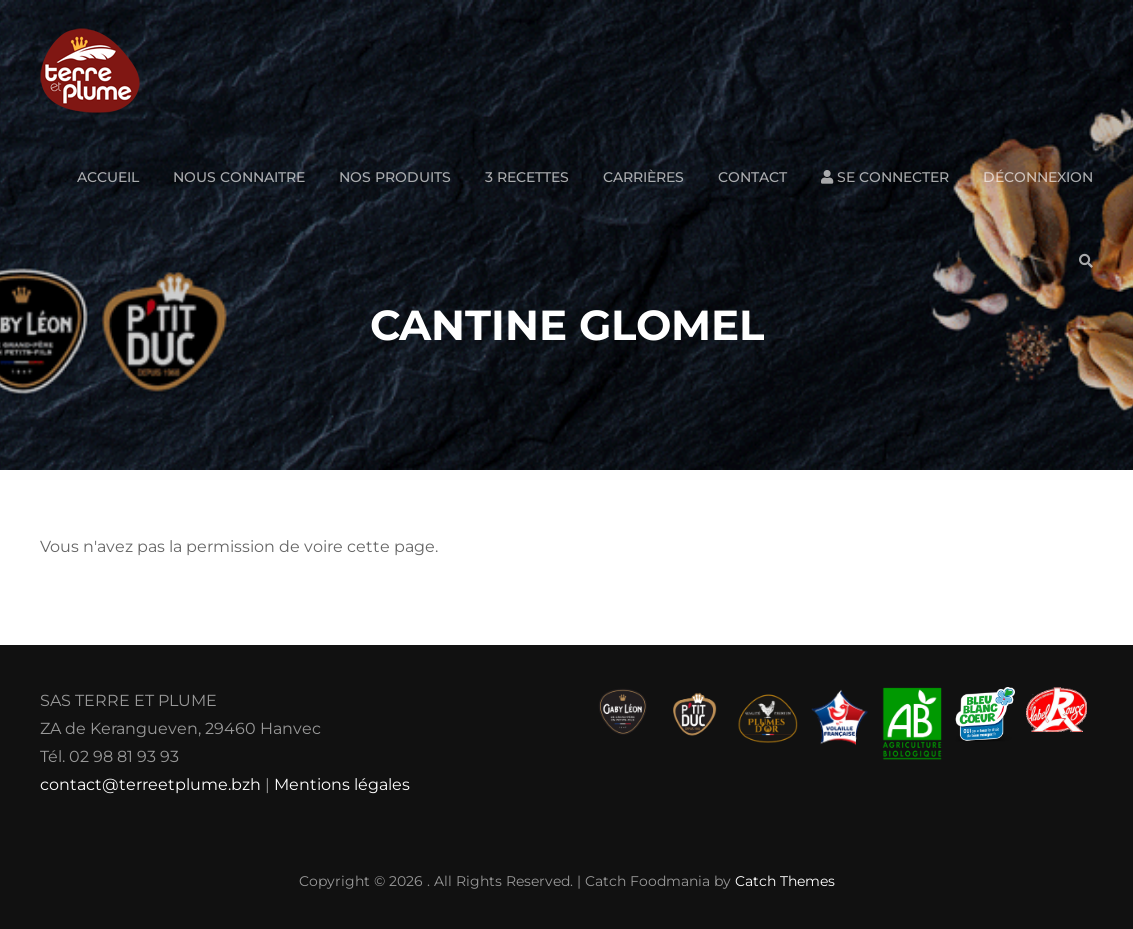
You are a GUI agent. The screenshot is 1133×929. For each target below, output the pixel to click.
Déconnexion (1038, 177)
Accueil (108, 177)
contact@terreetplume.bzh (150, 784)
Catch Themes (785, 881)
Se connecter (885, 177)
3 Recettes (527, 177)
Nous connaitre (239, 177)
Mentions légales (342, 784)
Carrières (643, 177)
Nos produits (395, 177)
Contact (752, 177)
